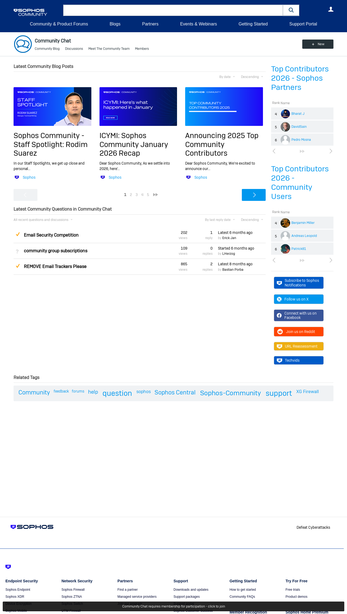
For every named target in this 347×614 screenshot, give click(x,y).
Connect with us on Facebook (297, 315)
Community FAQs (242, 597)
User (330, 9)
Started (236, 248)
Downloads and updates (191, 590)
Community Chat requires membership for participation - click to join (173, 606)
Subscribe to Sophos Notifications (298, 282)
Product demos (296, 597)
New (321, 44)
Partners (150, 24)
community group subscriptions (55, 251)
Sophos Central (175, 392)
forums (78, 391)
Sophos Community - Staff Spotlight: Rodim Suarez (51, 144)
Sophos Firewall (73, 590)
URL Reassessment (297, 346)
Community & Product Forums (59, 24)
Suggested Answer (18, 234)
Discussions (74, 49)
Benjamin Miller (302, 223)
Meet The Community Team (109, 49)
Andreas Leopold (304, 236)
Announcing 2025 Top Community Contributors (222, 144)
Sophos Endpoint (17, 590)
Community (34, 392)
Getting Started (253, 24)
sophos (143, 391)
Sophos (29, 177)
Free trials (292, 590)
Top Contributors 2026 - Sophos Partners (300, 78)
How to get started (243, 590)
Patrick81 (298, 249)
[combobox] (173, 10)
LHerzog (228, 254)
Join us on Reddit (296, 331)
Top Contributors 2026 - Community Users (300, 182)
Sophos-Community (230, 393)
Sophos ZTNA (72, 597)
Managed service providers (136, 597)
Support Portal (303, 24)
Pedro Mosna (301, 140)
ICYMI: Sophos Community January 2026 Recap (133, 144)
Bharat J (297, 114)
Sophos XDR (14, 597)
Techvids (288, 360)
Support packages (187, 597)
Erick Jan (229, 238)
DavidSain (299, 127)
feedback (61, 391)
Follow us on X (293, 299)
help (93, 391)
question (117, 393)
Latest (235, 232)
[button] (291, 10)
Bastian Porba (232, 269)
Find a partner (127, 590)
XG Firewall (307, 391)
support (279, 393)
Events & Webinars (198, 24)
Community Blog (47, 49)
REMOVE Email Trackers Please (55, 266)
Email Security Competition (51, 235)
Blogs (115, 24)
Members (142, 49)
